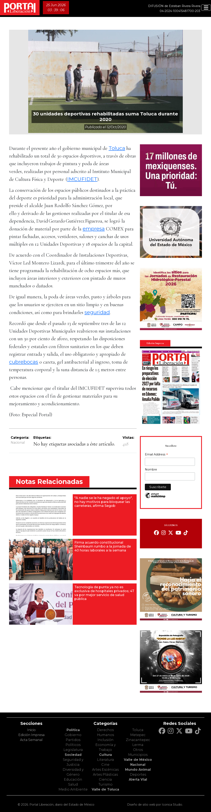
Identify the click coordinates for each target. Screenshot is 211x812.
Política (73, 730)
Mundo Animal (138, 770)
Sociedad (73, 755)
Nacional (18, 443)
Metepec (137, 735)
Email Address (156, 454)
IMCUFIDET (82, 179)
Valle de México (138, 760)
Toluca (117, 148)
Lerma (137, 745)
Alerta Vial (138, 779)
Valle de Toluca (105, 789)
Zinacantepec (138, 740)
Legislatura (73, 750)
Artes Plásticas (105, 774)
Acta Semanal (31, 740)
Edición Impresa (31, 735)
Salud (73, 784)
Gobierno (73, 735)
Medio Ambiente (73, 789)
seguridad (97, 312)
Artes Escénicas (105, 770)
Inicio (31, 730)
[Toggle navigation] (206, 8)
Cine (105, 765)
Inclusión (105, 740)
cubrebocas (23, 362)
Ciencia (105, 779)
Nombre (151, 469)
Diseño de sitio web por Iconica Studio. (155, 804)
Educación (73, 779)
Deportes (138, 774)
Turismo (105, 784)
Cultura (105, 755)
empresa (94, 228)
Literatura (105, 760)
